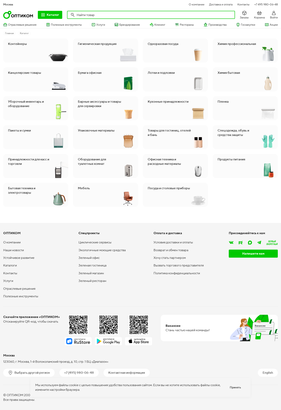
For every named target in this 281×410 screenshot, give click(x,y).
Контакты (243, 4)
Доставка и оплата (221, 4)
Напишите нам (253, 253)
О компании (196, 4)
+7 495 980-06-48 (266, 4)
